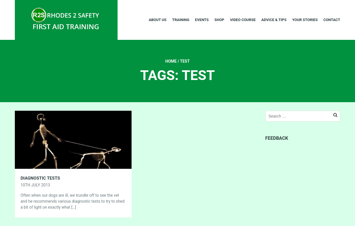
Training (180, 20)
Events (202, 20)
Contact (331, 20)
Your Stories (305, 20)
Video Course (243, 20)
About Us (157, 20)
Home (171, 61)
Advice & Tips (274, 20)
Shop (219, 20)
